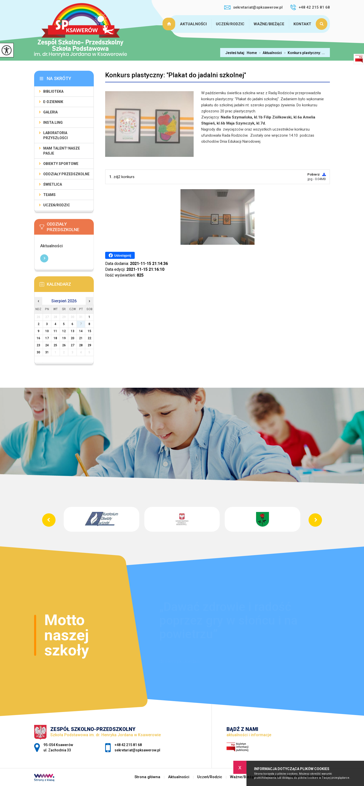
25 (55, 345)
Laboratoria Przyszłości (55, 135)
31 (47, 352)
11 (55, 331)
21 (81, 338)
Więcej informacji (44, 258)
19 (64, 338)
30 (38, 352)
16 (38, 338)
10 (47, 331)
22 (89, 338)
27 (72, 345)
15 (89, 331)
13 (72, 331)
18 (55, 338)
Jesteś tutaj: (236, 53)
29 (89, 345)
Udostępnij (120, 255)
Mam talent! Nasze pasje (61, 150)
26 (64, 345)
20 (72, 338)
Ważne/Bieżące (269, 24)
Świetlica (52, 184)
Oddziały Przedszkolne (66, 174)
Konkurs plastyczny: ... (303, 53)
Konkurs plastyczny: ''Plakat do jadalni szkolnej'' (175, 75)
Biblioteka (53, 91)
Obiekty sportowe (60, 164)
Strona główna (170, 24)
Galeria (50, 112)
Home (252, 53)
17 (47, 338)
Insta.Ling (53, 122)
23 (38, 345)
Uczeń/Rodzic (230, 24)
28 (81, 345)
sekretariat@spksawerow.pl (253, 7)
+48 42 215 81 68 (310, 7)
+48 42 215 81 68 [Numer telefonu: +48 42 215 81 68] (128, 745)
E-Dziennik (53, 102)
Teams (49, 195)
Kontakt (302, 24)
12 (64, 331)
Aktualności (193, 24)
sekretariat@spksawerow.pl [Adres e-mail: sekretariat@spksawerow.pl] (137, 750)
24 (47, 345)
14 (81, 331)
